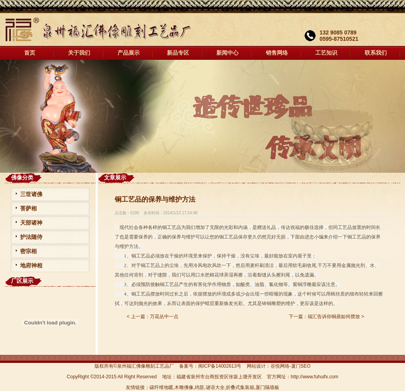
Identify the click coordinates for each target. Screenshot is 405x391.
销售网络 (277, 53)
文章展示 (115, 177)
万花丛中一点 (164, 316)
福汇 (202, 116)
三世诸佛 (31, 194)
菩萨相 (28, 208)
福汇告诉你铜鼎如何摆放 (334, 316)
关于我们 (79, 53)
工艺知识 (326, 53)
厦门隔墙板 (267, 387)
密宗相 (28, 251)
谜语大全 (215, 387)
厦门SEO (300, 366)
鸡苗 (199, 387)
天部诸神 (31, 222)
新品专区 (178, 53)
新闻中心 (227, 53)
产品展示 (128, 53)
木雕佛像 (183, 387)
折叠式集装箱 (240, 387)
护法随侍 (31, 237)
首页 (29, 53)
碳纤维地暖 (161, 387)
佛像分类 (22, 177)
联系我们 (376, 53)
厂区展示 (22, 281)
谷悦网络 (280, 366)
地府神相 (31, 265)
